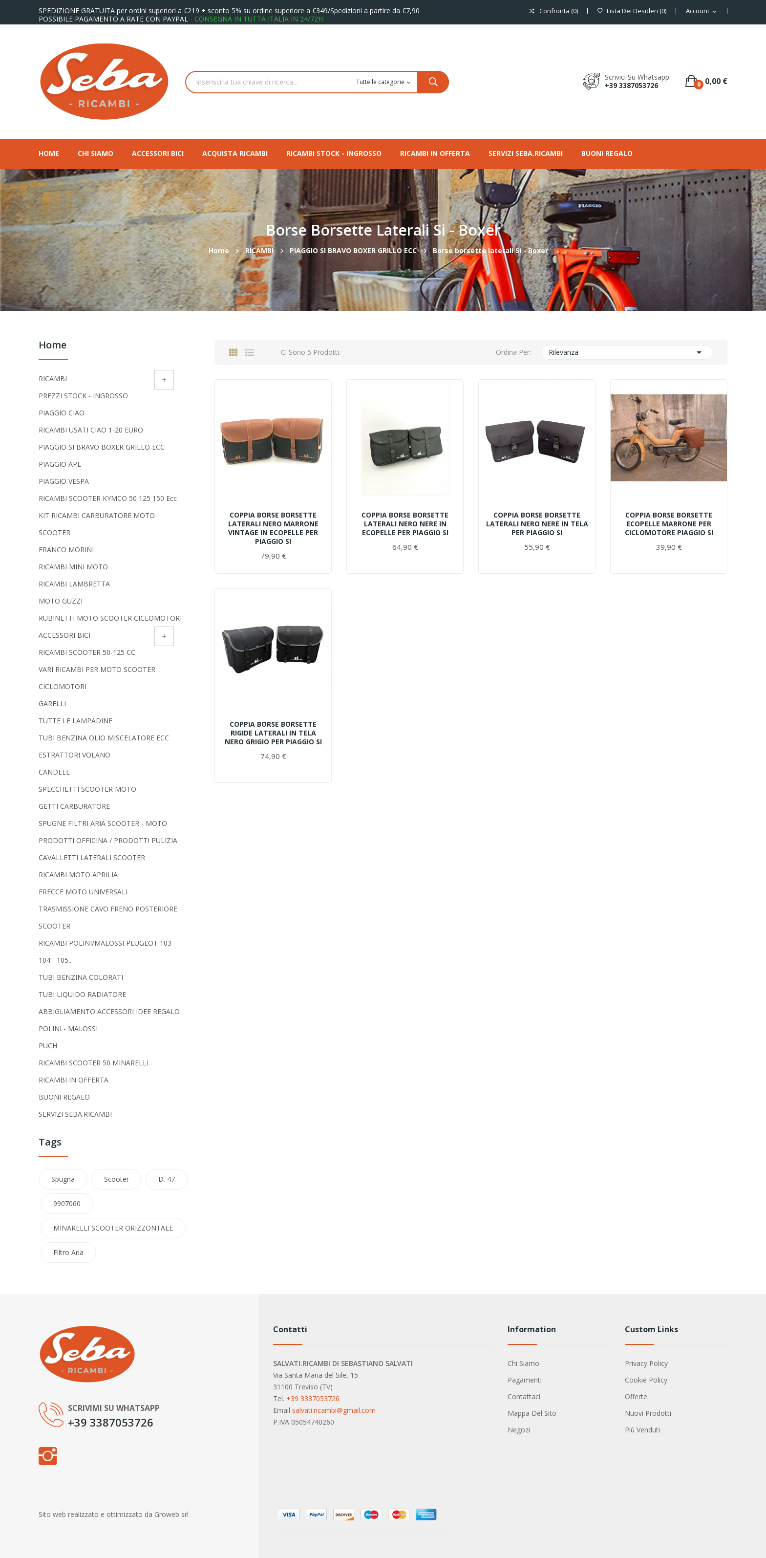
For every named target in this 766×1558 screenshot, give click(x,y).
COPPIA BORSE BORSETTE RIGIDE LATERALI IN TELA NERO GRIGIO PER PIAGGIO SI (273, 733)
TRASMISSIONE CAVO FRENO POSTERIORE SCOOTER (108, 917)
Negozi (519, 1429)
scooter (116, 1179)
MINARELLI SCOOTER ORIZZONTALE (113, 1228)
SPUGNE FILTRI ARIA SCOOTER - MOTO (103, 823)
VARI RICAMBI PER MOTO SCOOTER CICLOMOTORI (97, 678)
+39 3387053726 (631, 85)
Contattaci (524, 1396)
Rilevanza (627, 352)
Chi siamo (523, 1363)
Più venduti (642, 1429)
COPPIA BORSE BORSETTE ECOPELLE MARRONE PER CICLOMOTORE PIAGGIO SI (669, 524)
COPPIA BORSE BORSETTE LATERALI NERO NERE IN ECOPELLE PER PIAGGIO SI (405, 524)
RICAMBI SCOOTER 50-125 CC (87, 652)
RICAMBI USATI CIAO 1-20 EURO (91, 429)
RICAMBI (53, 378)
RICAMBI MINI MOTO (73, 566)
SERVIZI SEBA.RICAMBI (75, 1114)
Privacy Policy (646, 1363)
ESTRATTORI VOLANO (74, 754)
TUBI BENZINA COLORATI (81, 977)
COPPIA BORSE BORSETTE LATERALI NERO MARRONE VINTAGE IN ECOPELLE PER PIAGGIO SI (273, 528)
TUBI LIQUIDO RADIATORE (82, 994)
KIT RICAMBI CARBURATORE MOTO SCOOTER (97, 524)
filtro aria (68, 1252)
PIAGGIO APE (60, 464)
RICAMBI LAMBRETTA (74, 583)
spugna (63, 1179)
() (631, 11)
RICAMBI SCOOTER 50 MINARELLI (94, 1062)
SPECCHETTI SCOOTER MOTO (87, 789)
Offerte (636, 1396)
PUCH (48, 1045)
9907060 (67, 1203)
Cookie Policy (646, 1380)
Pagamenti (525, 1380)
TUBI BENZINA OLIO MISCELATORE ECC (104, 737)
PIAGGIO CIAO (62, 412)
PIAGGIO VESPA (64, 481)
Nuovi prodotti (648, 1413)
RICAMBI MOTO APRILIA (78, 874)
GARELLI (52, 703)
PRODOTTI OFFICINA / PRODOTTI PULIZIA (108, 840)
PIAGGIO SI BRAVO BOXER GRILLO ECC (102, 447)
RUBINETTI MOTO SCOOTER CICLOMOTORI (110, 618)
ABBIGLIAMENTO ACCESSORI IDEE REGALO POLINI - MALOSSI (109, 1020)
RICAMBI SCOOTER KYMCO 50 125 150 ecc (108, 498)
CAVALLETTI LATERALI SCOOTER (92, 857)
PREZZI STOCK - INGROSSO (83, 395)
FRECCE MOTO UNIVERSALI (83, 891)
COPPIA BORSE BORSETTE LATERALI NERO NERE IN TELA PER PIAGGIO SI (536, 524)
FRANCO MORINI (66, 549)
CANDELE (54, 772)
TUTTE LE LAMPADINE (75, 720)
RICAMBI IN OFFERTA (73, 1079)
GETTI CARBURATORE (74, 806)
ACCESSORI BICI (64, 635)
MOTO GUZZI (61, 601)
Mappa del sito (532, 1413)
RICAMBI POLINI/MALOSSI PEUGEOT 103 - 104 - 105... (107, 951)
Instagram (47, 1456)
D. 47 (166, 1179)
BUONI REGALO (64, 1097)
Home (52, 345)
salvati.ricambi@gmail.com (334, 1410)
